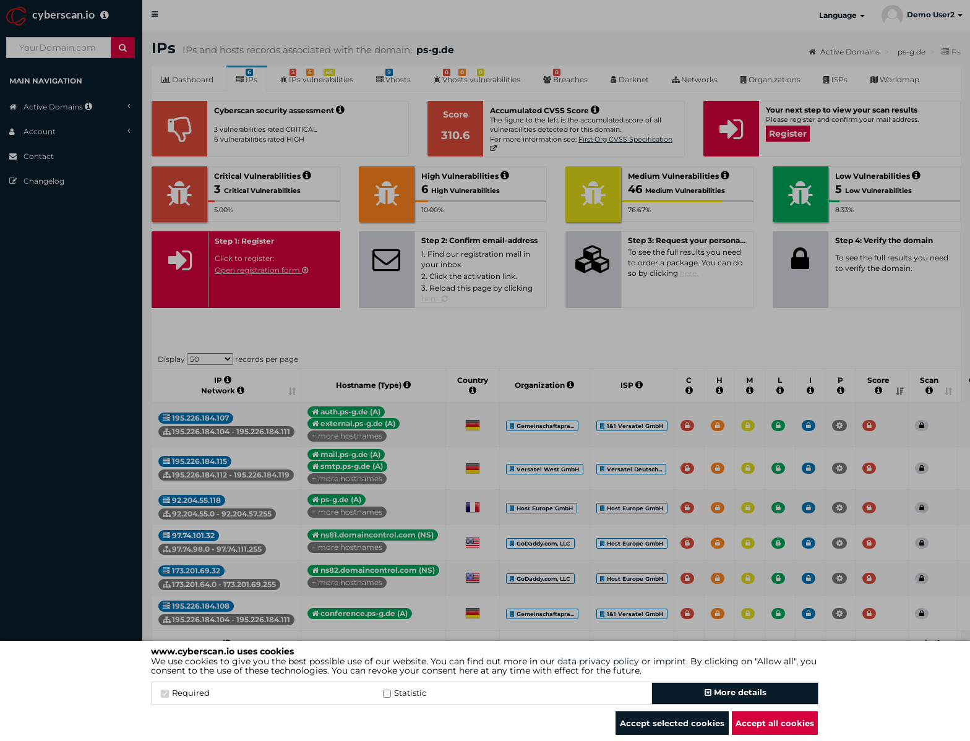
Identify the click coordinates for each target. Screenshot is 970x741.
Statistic (404, 693)
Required (185, 693)
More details (735, 692)
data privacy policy (598, 661)
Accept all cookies (775, 723)
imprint (669, 661)
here (468, 670)
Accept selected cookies (672, 723)
